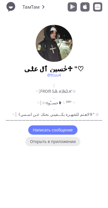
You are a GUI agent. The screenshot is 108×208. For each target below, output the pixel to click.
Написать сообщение (53, 130)
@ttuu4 (54, 75)
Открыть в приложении (53, 141)
